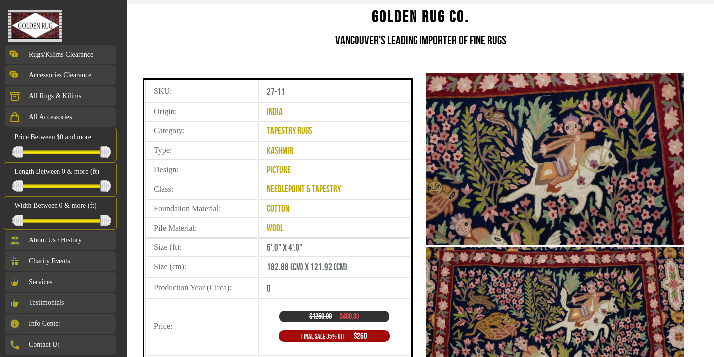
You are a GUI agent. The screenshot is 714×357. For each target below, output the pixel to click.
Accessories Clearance (50, 75)
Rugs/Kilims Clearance (51, 54)
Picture (279, 170)
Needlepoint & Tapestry (304, 189)
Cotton (278, 208)
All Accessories (40, 117)
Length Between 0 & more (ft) (56, 171)
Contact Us (34, 345)
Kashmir (280, 150)
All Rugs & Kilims (45, 96)
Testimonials (36, 303)
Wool (275, 228)
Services (30, 282)
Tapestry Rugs (289, 130)
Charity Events (39, 261)
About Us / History (45, 240)
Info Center (34, 324)
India (275, 111)
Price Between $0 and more (52, 137)
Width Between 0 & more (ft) (55, 205)
